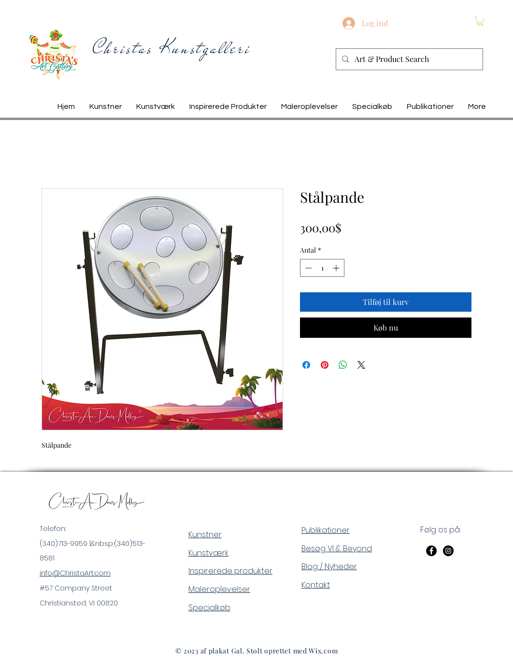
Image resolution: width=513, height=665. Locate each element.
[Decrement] (307, 267)
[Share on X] (361, 365)
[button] (480, 21)
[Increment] (337, 267)
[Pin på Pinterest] (324, 365)
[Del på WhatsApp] (343, 365)
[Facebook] (431, 550)
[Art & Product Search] (408, 59)
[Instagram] (448, 550)
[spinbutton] (322, 267)
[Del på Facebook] (306, 365)
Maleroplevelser (219, 589)
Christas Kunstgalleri (172, 48)
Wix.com (323, 650)
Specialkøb (209, 607)
